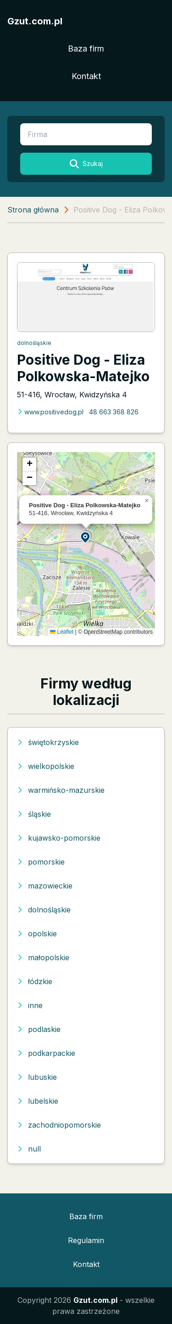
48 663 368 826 (114, 412)
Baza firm (86, 48)
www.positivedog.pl (50, 412)
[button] (86, 537)
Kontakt (86, 76)
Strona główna (33, 209)
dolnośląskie (34, 342)
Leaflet (61, 632)
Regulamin (86, 1240)
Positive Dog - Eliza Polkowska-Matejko (83, 367)
